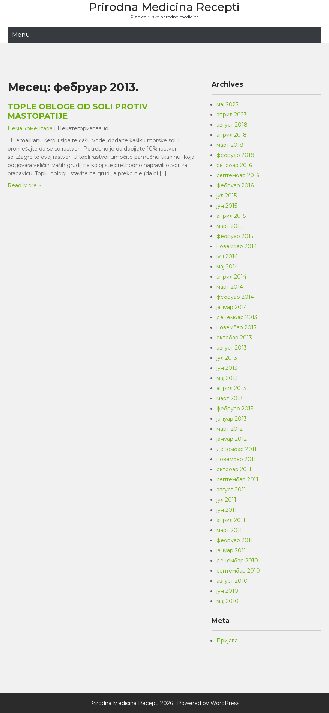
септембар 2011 (237, 479)
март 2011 (229, 530)
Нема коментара (30, 128)
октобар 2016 (234, 165)
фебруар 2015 (234, 236)
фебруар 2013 (235, 408)
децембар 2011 (236, 449)
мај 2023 (227, 104)
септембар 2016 (237, 175)
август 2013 (231, 347)
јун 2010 (227, 591)
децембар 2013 (236, 317)
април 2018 (231, 134)
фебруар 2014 (235, 297)
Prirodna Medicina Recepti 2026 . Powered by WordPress (164, 703)
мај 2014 (227, 266)
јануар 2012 (231, 439)
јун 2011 (226, 509)
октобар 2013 (234, 337)
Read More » (24, 185)
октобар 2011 (233, 469)
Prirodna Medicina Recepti (164, 7)
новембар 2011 (236, 459)
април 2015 (231, 216)
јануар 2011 (231, 550)
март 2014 (229, 286)
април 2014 (231, 276)
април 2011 (230, 520)
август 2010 (232, 580)
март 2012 (229, 428)
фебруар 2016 (235, 185)
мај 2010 (227, 601)
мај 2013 (227, 378)
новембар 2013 (236, 327)
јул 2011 (226, 499)
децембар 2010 (237, 560)
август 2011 (231, 489)
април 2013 (231, 388)
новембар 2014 (236, 246)
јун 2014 (227, 256)
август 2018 (232, 124)
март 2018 (229, 145)
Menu (21, 34)
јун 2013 (226, 368)
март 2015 (229, 226)
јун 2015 (226, 205)
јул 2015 (226, 195)
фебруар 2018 (235, 155)
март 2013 (229, 398)
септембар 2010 (238, 570)
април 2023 (231, 114)
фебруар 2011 (234, 540)
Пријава (227, 640)
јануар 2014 (231, 307)
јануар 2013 (231, 418)
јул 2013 (226, 357)
